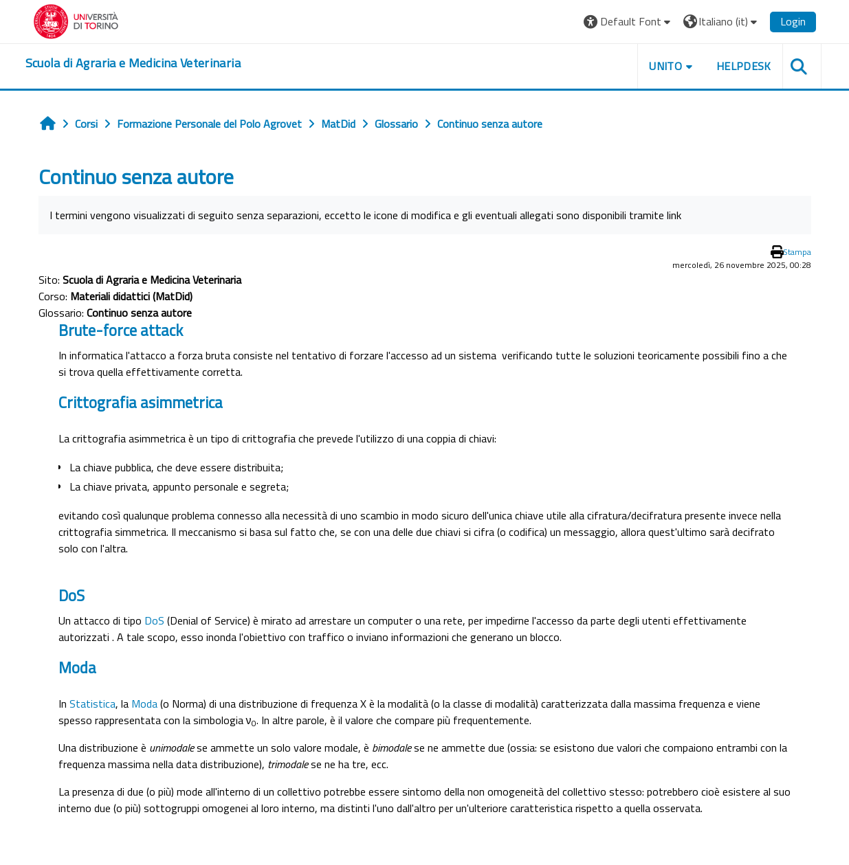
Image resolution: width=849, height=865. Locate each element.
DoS (154, 620)
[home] (133, 63)
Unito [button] (665, 66)
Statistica (92, 703)
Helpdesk (743, 66)
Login (793, 21)
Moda (144, 703)
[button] (629, 21)
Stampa (797, 251)
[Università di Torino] (76, 20)
